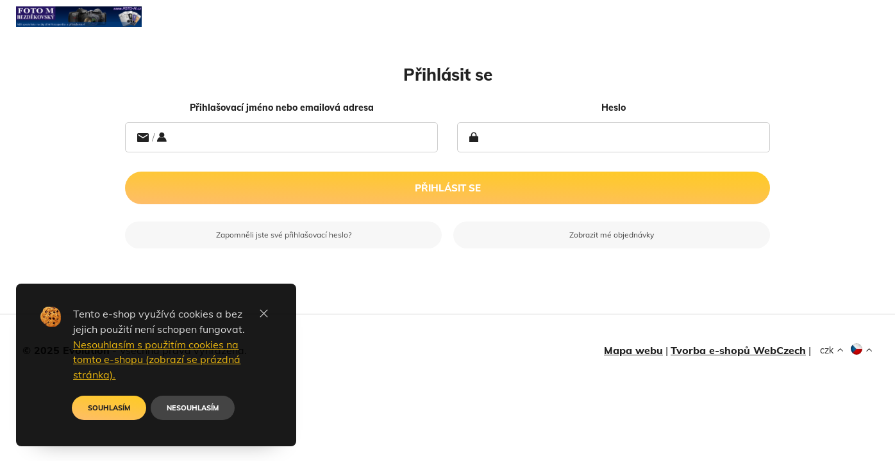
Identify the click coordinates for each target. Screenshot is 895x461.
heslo (613, 107)
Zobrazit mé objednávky (611, 234)
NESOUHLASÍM (193, 407)
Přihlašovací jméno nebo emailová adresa (282, 107)
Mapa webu (633, 350)
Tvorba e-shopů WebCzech (738, 350)
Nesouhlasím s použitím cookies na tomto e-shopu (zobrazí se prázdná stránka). (156, 360)
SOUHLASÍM (109, 407)
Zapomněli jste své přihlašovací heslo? (283, 234)
